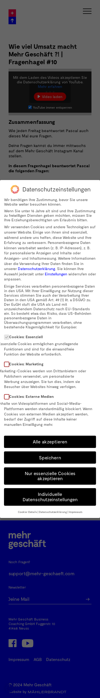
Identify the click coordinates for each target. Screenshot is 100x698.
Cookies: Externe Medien (30, 396)
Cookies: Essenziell (25, 336)
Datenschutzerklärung (36, 268)
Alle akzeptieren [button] (50, 441)
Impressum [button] (75, 511)
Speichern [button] (50, 457)
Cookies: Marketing (25, 364)
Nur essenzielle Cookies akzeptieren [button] (50, 475)
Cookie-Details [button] (27, 511)
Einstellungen (56, 274)
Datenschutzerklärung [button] (53, 511)
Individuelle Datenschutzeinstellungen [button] (50, 496)
